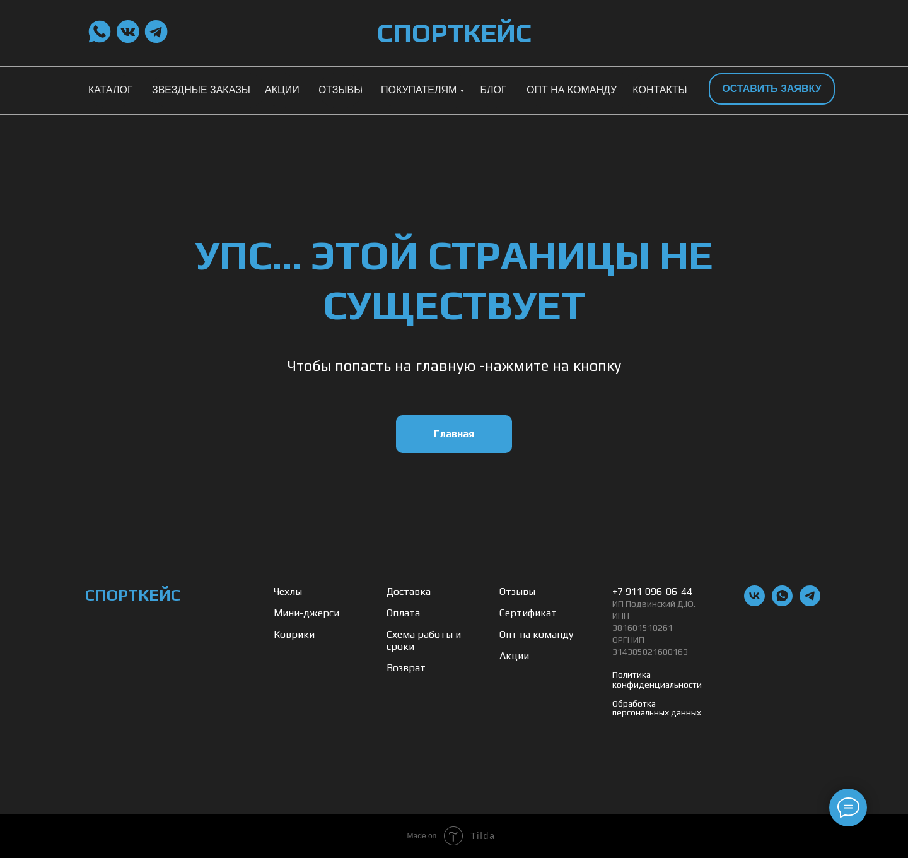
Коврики (294, 634)
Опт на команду (536, 634)
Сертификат (528, 613)
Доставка (409, 591)
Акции (514, 656)
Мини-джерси (306, 613)
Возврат (406, 668)
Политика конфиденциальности (657, 679)
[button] (772, 89)
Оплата (403, 613)
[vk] (754, 602)
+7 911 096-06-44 (652, 591)
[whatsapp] (782, 602)
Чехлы (288, 591)
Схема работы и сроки (424, 640)
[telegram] (810, 602)
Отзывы (517, 591)
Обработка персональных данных (656, 708)
